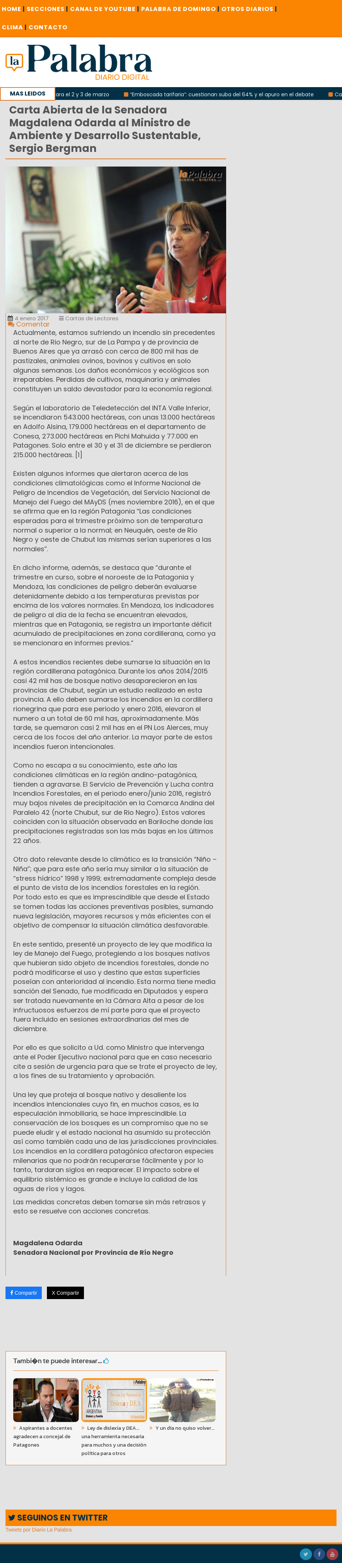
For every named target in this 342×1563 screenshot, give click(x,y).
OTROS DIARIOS (249, 9)
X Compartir (65, 1293)
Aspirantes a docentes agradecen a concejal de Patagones (42, 1436)
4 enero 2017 (28, 318)
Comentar (29, 324)
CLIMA (14, 27)
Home (13, 9)
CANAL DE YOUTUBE (104, 9)
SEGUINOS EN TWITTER (58, 1517)
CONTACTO (48, 27)
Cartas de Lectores (88, 318)
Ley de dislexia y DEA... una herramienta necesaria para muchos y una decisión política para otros (113, 1440)
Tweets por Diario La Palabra (38, 1530)
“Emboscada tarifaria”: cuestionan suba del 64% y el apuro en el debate (224, 94)
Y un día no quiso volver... (184, 1428)
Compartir (23, 1293)
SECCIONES (47, 9)
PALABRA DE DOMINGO (180, 9)
